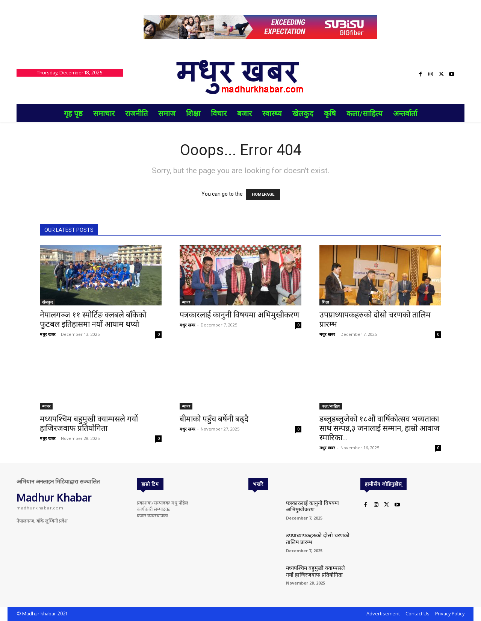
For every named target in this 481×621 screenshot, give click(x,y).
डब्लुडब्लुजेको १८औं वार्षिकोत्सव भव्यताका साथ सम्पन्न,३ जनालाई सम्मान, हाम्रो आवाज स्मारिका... (379, 428)
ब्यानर (186, 302)
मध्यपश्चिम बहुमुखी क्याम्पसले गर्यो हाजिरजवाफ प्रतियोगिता (89, 423)
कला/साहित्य (331, 406)
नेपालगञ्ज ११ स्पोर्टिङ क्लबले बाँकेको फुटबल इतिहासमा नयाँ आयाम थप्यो (93, 319)
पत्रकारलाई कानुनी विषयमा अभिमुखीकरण (239, 314)
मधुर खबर (48, 334)
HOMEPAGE (263, 194)
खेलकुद (47, 302)
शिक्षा (325, 302)
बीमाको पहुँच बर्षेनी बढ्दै (214, 418)
